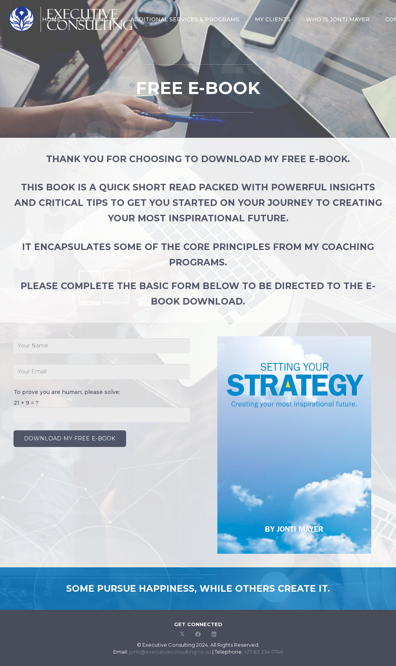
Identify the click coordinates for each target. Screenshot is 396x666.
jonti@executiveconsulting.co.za (170, 652)
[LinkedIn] (214, 634)
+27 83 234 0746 (263, 652)
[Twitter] (182, 634)
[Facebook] (198, 634)
